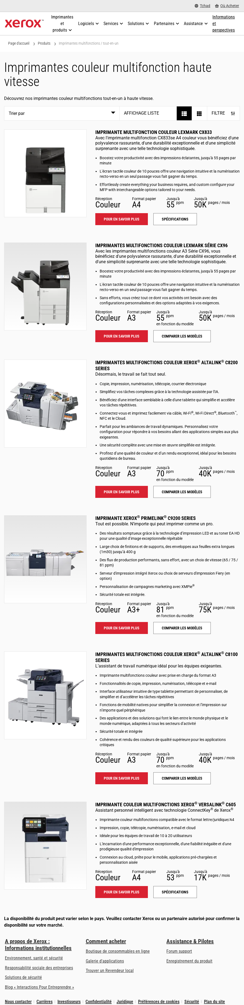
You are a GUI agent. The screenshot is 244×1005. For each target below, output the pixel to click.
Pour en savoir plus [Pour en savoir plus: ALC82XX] (121, 492)
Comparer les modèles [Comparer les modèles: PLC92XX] (182, 628)
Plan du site (214, 1001)
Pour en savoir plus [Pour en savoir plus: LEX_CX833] (121, 219)
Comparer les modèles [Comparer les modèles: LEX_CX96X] (182, 336)
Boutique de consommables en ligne (118, 951)
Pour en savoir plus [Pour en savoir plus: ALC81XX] (121, 778)
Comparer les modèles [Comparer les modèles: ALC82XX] (182, 492)
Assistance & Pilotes (190, 941)
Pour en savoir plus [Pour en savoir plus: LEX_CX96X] (121, 336)
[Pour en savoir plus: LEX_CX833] (45, 173)
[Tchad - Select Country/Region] (202, 6)
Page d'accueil (18, 43)
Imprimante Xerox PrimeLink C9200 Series (145, 518)
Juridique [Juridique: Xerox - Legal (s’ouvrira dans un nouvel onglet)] (125, 1001)
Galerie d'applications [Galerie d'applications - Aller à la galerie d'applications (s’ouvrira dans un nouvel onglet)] (105, 961)
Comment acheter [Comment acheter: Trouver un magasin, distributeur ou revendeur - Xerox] (106, 941)
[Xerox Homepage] (24, 24)
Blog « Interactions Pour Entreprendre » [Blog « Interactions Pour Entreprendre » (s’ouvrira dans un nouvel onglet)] (39, 987)
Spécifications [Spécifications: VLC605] (175, 892)
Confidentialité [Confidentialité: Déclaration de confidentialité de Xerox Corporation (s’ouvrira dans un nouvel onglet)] (99, 1001)
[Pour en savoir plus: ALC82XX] (45, 404)
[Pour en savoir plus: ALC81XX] (45, 695)
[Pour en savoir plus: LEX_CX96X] (45, 286)
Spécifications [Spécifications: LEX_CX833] (175, 219)
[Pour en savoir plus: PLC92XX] (45, 559)
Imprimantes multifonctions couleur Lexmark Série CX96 (161, 245)
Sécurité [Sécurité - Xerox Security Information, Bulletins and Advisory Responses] (191, 1001)
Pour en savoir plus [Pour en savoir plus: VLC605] (121, 892)
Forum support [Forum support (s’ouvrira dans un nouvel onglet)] (179, 951)
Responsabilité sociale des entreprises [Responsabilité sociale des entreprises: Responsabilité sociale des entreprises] (39, 967)
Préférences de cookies (158, 1001)
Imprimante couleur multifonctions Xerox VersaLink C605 (165, 804)
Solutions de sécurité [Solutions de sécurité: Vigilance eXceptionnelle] (23, 977)
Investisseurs (69, 1001)
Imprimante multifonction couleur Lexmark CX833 (153, 132)
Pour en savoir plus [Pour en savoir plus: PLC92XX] (121, 628)
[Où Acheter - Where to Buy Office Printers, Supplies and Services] (227, 6)
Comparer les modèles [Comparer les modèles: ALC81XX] (182, 778)
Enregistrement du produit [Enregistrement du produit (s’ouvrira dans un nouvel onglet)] (189, 961)
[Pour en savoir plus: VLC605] (45, 846)
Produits (44, 43)
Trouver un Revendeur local (110, 970)
